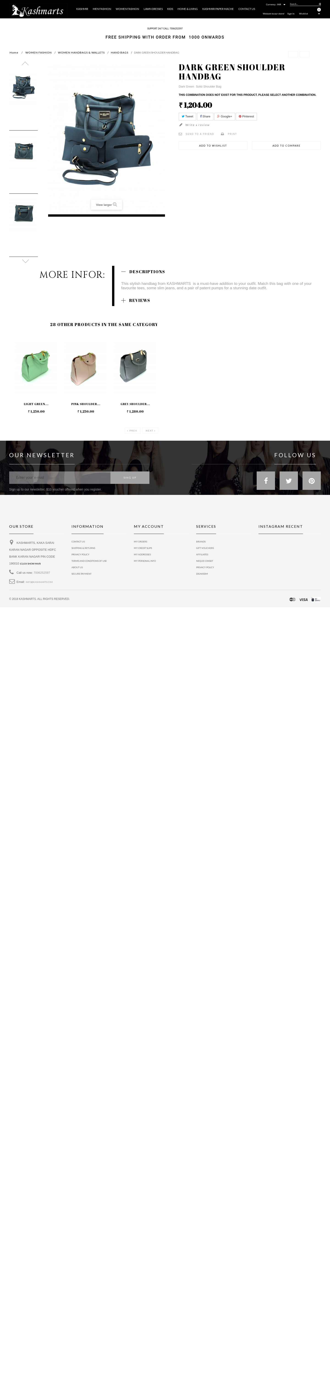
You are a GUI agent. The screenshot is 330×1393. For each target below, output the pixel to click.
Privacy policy (205, 567)
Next (149, 430)
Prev (133, 430)
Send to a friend (200, 134)
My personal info (145, 560)
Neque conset (204, 560)
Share (205, 116)
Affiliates (202, 554)
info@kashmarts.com (39, 582)
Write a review (197, 125)
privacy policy (80, 554)
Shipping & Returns (83, 548)
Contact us (78, 541)
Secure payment (81, 573)
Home (14, 52)
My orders (140, 541)
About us (77, 567)
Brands (201, 541)
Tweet (187, 116)
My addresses (142, 554)
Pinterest (246, 116)
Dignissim (202, 573)
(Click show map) (30, 563)
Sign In (290, 13)
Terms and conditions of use (89, 560)
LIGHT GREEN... (36, 404)
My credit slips (143, 548)
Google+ (224, 116)
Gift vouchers (205, 548)
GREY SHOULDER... (135, 404)
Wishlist (303, 13)
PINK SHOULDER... (85, 404)
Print (232, 134)
